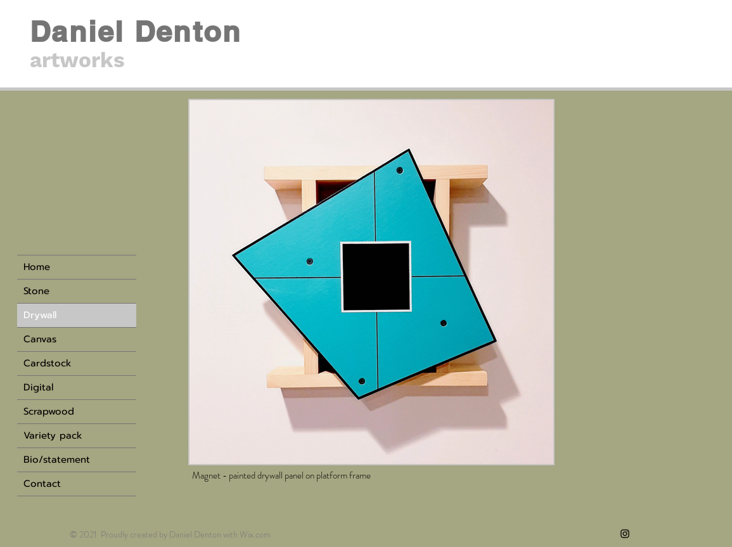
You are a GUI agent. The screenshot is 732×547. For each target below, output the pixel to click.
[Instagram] (625, 533)
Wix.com (255, 534)
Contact (42, 484)
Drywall (39, 315)
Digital (38, 387)
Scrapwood (48, 411)
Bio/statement (56, 460)
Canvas (39, 339)
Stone (36, 291)
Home (36, 267)
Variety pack (52, 435)
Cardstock (47, 363)
